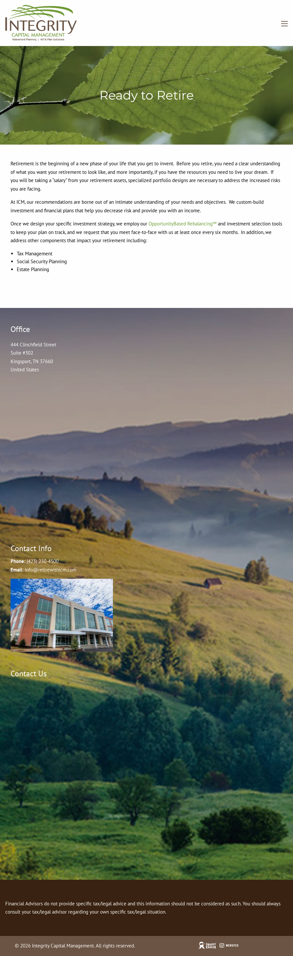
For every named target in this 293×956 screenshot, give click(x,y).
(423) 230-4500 (43, 561)
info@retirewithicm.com (50, 570)
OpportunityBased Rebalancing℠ (182, 224)
